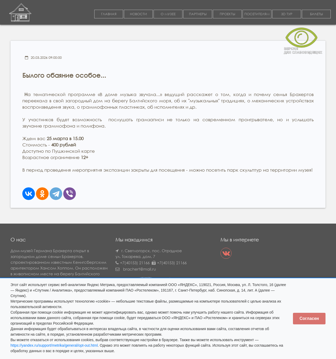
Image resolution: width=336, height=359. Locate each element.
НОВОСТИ (138, 14)
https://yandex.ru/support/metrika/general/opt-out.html (54, 345)
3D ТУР (286, 14)
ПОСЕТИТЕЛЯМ (257, 14)
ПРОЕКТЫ (227, 14)
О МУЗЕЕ (168, 14)
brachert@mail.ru (139, 269)
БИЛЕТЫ (316, 14)
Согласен (309, 318)
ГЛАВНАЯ (109, 14)
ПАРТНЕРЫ (198, 14)
